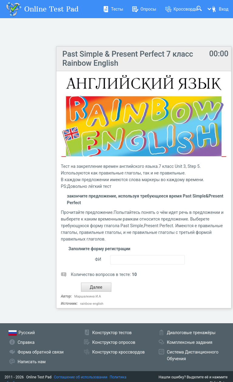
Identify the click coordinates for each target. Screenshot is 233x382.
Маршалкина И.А (87, 296)
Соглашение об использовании (80, 377)
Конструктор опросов (113, 342)
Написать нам (32, 361)
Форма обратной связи (41, 352)
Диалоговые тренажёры (191, 332)
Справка (26, 342)
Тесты (113, 9)
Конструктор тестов (112, 332)
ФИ (98, 259)
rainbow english (91, 304)
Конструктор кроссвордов (118, 352)
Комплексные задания (189, 342)
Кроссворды (181, 9)
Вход (219, 9)
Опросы (144, 9)
